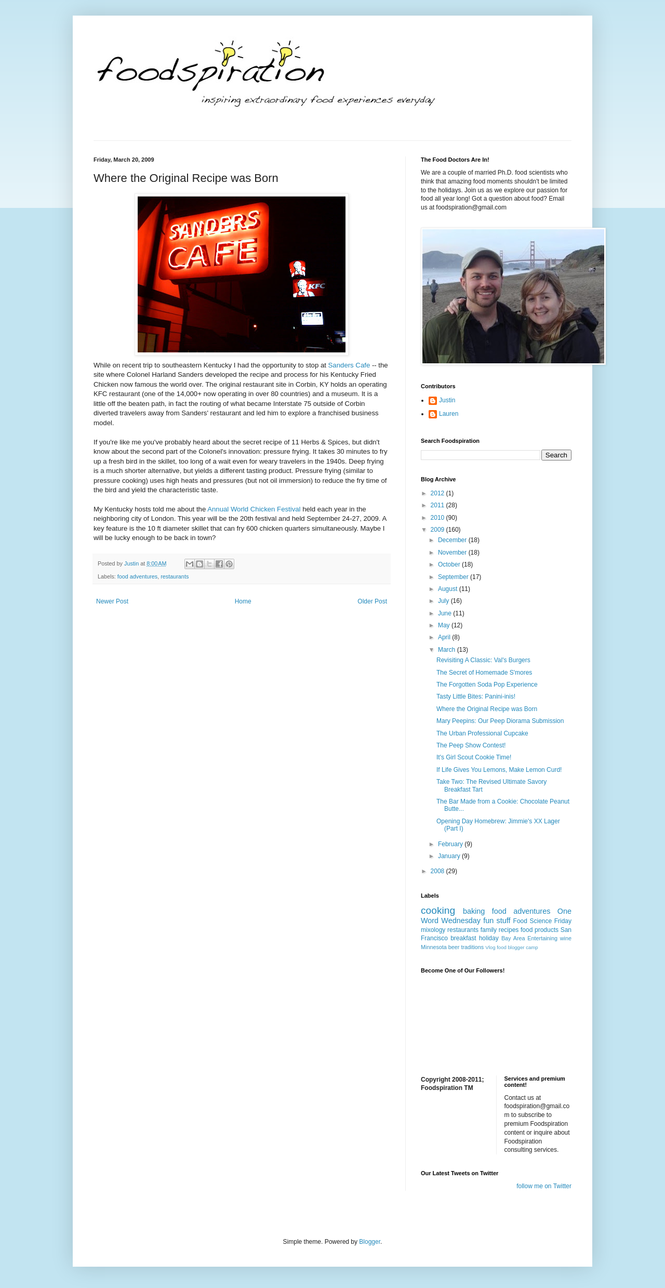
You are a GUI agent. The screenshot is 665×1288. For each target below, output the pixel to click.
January (450, 856)
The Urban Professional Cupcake (482, 733)
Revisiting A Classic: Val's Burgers (483, 660)
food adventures (137, 576)
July (444, 600)
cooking (438, 910)
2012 (438, 493)
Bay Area (513, 938)
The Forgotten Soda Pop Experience (487, 684)
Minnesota (434, 947)
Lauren (448, 413)
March (447, 649)
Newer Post (112, 601)
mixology (433, 930)
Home (243, 601)
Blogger (369, 1241)
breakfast (463, 938)
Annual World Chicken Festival (253, 509)
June (445, 613)
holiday (489, 938)
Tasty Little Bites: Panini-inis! (475, 696)
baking (474, 911)
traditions (472, 947)
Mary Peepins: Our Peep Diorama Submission (500, 721)
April (445, 637)
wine (565, 938)
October (450, 564)
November (453, 552)
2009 (438, 529)
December (453, 540)
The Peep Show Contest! (471, 745)
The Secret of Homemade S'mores (484, 672)
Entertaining (542, 938)
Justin (447, 400)
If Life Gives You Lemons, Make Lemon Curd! (499, 769)
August (448, 589)
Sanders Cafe (349, 365)
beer (454, 947)
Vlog (490, 947)
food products (539, 930)
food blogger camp (517, 947)
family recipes (500, 930)
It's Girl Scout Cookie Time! (473, 757)
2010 (438, 517)
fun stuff (496, 920)
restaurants (175, 576)
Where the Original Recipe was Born (486, 709)
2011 (438, 505)
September (454, 577)
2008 (438, 871)
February (451, 844)
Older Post (372, 601)
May (444, 625)
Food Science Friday (542, 921)
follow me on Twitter (543, 1186)
